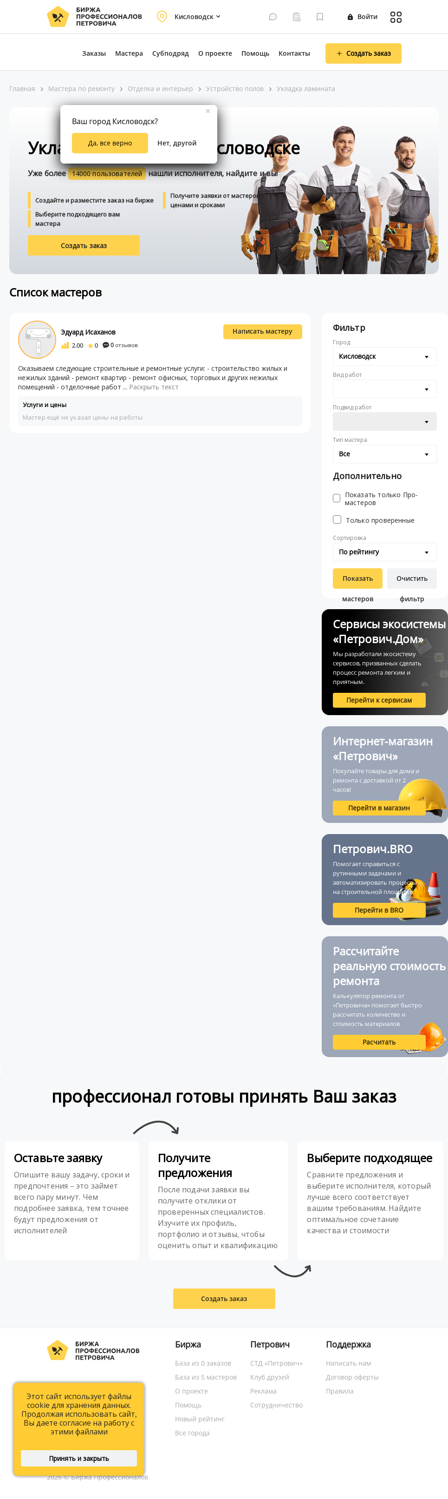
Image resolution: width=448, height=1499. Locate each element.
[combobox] (385, 356)
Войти (362, 16)
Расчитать (379, 1042)
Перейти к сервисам (379, 700)
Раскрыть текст (154, 386)
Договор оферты (352, 1377)
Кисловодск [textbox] (357, 356)
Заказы (94, 53)
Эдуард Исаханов (88, 332)
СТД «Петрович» (276, 1363)
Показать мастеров (357, 581)
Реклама (263, 1391)
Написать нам (348, 1363)
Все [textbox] (344, 453)
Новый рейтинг (200, 1418)
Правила (340, 1391)
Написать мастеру (262, 331)
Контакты (294, 53)
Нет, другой (176, 142)
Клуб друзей (269, 1377)
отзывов (120, 345)
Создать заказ (84, 245)
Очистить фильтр (412, 581)
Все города (192, 1432)
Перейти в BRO (379, 910)
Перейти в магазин (379, 807)
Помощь (255, 53)
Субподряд (170, 53)
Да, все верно (110, 142)
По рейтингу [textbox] (359, 551)
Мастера (129, 53)
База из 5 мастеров (206, 1377)
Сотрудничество (276, 1404)
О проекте (215, 53)
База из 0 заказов (203, 1363)
